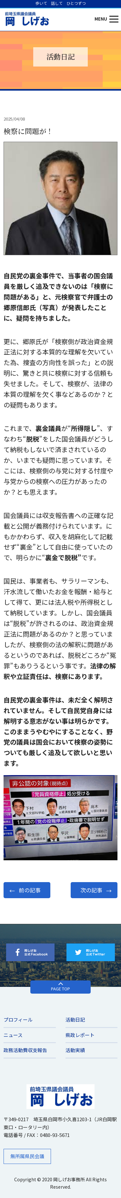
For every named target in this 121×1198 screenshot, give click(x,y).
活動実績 (75, 1050)
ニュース (13, 1035)
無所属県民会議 (27, 1156)
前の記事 (30, 890)
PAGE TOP (60, 989)
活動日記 (75, 1019)
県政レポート (80, 1035)
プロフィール (18, 1019)
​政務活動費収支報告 (25, 1050)
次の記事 (91, 890)
